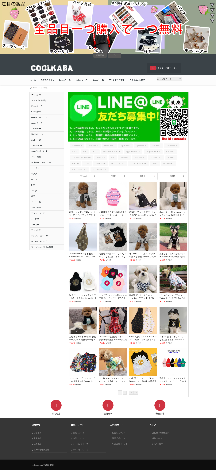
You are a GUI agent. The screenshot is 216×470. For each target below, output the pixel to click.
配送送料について (119, 444)
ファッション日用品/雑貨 (42, 247)
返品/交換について (119, 439)
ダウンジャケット (99, 170)
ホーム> (36, 88)
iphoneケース (65, 80)
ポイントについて (79, 450)
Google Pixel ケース (39, 117)
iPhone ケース (77, 146)
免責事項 (36, 444)
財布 (33, 185)
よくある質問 (156, 444)
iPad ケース (36, 140)
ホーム (33, 80)
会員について (77, 433)
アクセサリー (37, 230)
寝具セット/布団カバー (41, 163)
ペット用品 (43, 88)
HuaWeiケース (37, 134)
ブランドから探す (116, 80)
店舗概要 (36, 433)
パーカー (35, 225)
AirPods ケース (37, 146)
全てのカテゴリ (47, 80)
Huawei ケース (109, 146)
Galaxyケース (81, 80)
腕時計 (154, 164)
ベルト (34, 180)
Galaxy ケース (93, 146)
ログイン (114, 55)
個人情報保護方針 (40, 450)
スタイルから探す (137, 80)
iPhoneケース (36, 106)
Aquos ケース (37, 123)
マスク (34, 174)
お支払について (118, 433)
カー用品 (35, 219)
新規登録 (100, 55)
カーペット (36, 168)
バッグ (34, 191)
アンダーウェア (38, 213)
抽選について (77, 439)
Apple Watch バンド (39, 151)
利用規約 (36, 439)
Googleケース (98, 80)
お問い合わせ (156, 439)
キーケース (36, 202)
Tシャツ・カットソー (40, 236)
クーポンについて (79, 444)
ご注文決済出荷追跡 (159, 433)
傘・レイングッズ (39, 242)
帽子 (33, 196)
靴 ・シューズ (168, 164)
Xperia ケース (37, 129)
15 (131, 393)
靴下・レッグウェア (79, 170)
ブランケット (37, 208)
